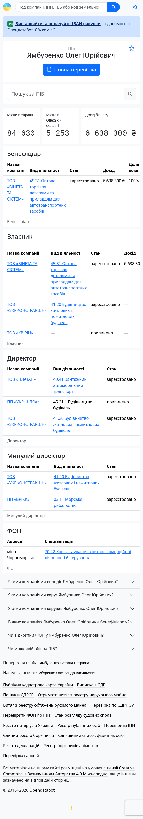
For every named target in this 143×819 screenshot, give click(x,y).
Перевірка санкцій (21, 755)
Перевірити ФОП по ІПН (26, 715)
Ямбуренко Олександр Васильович (66, 672)
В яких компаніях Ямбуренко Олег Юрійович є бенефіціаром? (68, 622)
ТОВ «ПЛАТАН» (21, 379)
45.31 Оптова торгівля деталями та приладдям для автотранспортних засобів (48, 196)
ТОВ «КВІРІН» (20, 333)
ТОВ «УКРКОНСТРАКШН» (27, 307)
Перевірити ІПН (119, 725)
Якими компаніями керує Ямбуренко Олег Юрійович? (60, 595)
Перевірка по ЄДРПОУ (112, 705)
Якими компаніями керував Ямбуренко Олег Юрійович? (63, 608)
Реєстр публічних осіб (78, 725)
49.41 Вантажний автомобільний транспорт (70, 385)
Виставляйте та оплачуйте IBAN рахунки (58, 23)
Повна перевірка (71, 69)
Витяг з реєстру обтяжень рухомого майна (44, 705)
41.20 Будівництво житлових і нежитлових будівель (68, 313)
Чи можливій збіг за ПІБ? (32, 648)
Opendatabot (42, 790)
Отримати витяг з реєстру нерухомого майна (82, 695)
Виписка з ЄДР (91, 685)
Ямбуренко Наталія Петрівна (64, 662)
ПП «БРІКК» (18, 499)
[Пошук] (61, 7)
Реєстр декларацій (21, 745)
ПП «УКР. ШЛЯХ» (23, 402)
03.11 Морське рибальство (68, 502)
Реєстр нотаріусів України (28, 725)
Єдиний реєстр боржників (28, 735)
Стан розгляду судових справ (83, 715)
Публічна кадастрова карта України (38, 685)
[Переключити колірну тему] (71, 808)
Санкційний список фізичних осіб (91, 735)
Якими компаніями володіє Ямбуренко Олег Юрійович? (63, 581)
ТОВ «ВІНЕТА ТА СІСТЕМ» (15, 190)
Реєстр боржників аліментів (70, 745)
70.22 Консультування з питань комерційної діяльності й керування (88, 555)
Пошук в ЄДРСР (18, 695)
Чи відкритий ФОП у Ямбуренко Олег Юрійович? (56, 635)
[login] (134, 7)
